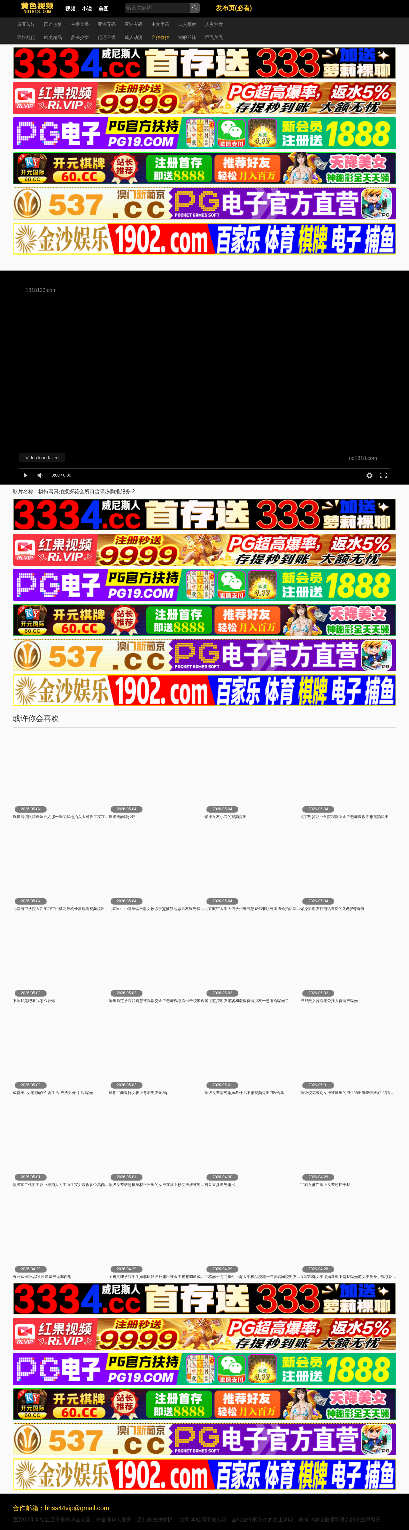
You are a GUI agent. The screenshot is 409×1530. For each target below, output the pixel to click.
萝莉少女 (80, 37)
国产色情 (53, 24)
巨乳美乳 (214, 37)
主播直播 (80, 24)
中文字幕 (160, 24)
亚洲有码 (134, 24)
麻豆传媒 (26, 24)
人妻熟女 (214, 24)
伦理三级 (107, 37)
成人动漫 (134, 37)
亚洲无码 (107, 24)
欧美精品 (53, 37)
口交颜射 (187, 24)
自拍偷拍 (160, 37)
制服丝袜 (187, 37)
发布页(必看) (234, 7)
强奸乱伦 (26, 37)
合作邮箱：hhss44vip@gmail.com (61, 1507)
